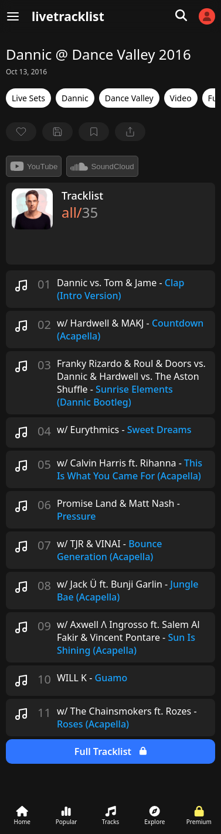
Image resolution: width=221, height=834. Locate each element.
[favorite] (21, 131)
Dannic (75, 98)
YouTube (33, 166)
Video (181, 98)
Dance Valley (129, 98)
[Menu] (13, 16)
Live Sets (28, 98)
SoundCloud (102, 166)
